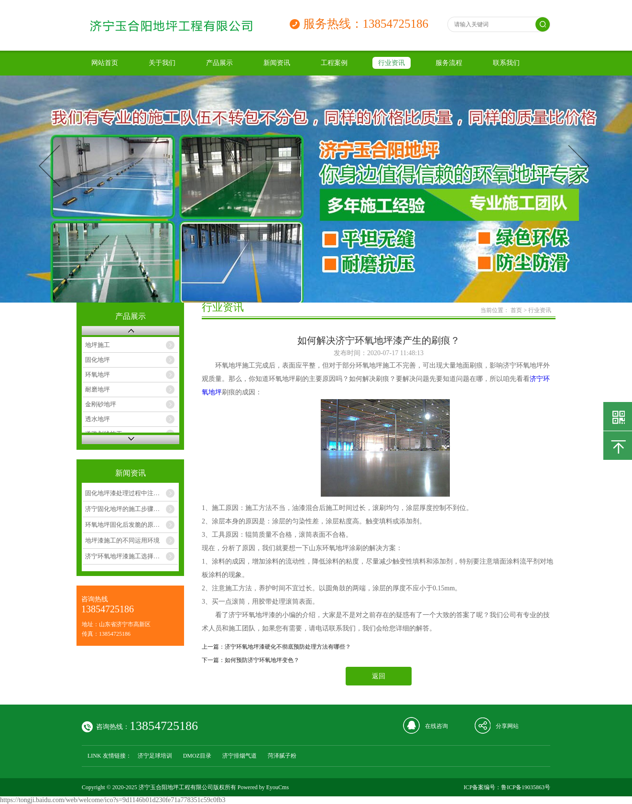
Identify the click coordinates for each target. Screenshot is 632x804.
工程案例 (334, 62)
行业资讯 (391, 62)
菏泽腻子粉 (282, 755)
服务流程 (449, 62)
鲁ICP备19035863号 (525, 787)
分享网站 (507, 726)
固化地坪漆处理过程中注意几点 (128, 493)
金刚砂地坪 (100, 404)
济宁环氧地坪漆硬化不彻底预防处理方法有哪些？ (288, 646)
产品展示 (219, 62)
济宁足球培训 (155, 755)
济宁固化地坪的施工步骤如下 (125, 508)
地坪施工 (97, 344)
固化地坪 (97, 359)
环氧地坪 (97, 374)
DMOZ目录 (197, 755)
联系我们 (506, 62)
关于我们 (162, 62)
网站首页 (104, 62)
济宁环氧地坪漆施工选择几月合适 (131, 556)
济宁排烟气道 (239, 755)
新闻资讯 (276, 62)
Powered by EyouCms (262, 787)
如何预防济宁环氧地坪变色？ (262, 660)
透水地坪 (97, 419)
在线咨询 (436, 726)
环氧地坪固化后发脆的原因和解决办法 (131, 524)
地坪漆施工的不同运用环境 (122, 540)
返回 (378, 676)
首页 (516, 310)
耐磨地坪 (97, 389)
